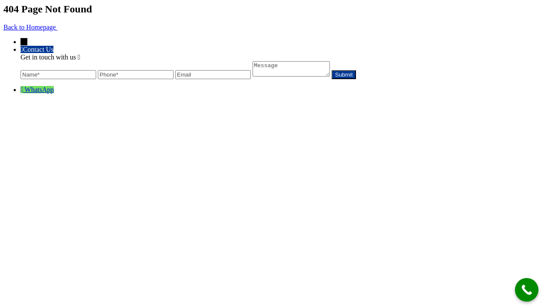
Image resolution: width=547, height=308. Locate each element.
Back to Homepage (30, 27)
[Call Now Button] (526, 290)
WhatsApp (39, 92)
